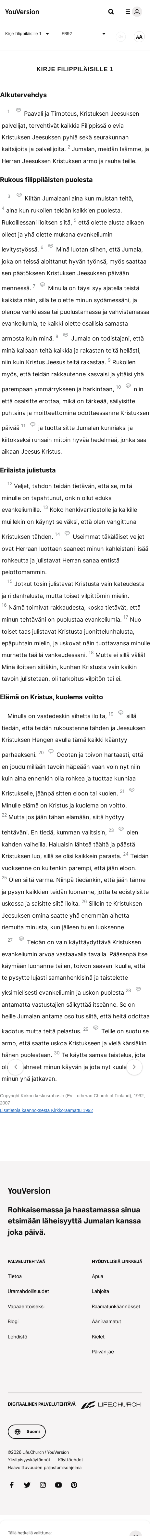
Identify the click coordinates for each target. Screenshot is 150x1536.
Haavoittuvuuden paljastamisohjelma (44, 1467)
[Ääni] (121, 37)
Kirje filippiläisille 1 (28, 34)
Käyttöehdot (70, 1459)
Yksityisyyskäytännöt (29, 1459)
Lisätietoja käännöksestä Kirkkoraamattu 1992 (46, 1110)
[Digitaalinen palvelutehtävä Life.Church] (75, 1401)
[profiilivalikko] (132, 11)
